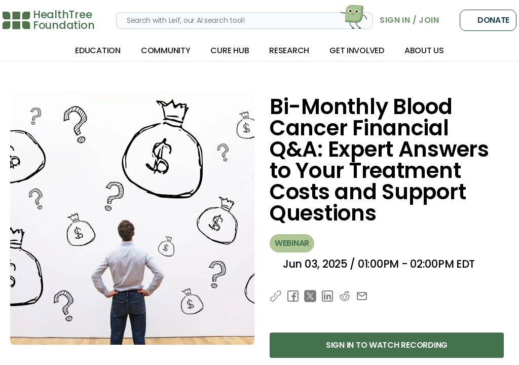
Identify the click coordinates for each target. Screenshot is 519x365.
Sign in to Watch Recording (387, 345)
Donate (488, 20)
